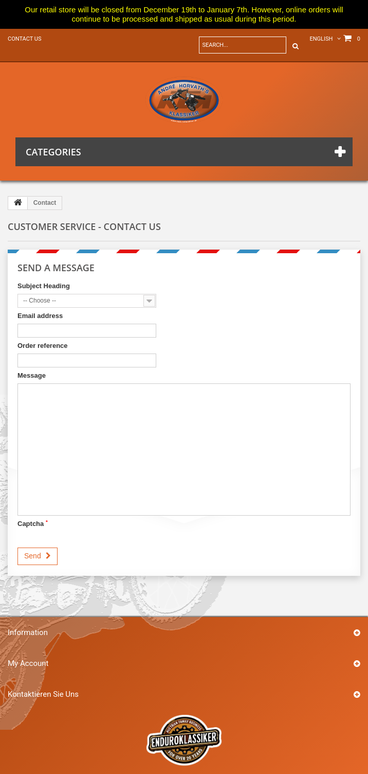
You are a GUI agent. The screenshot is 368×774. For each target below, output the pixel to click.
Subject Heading (43, 286)
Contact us (24, 39)
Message (31, 375)
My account (28, 663)
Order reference (42, 345)
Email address (40, 316)
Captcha (32, 523)
